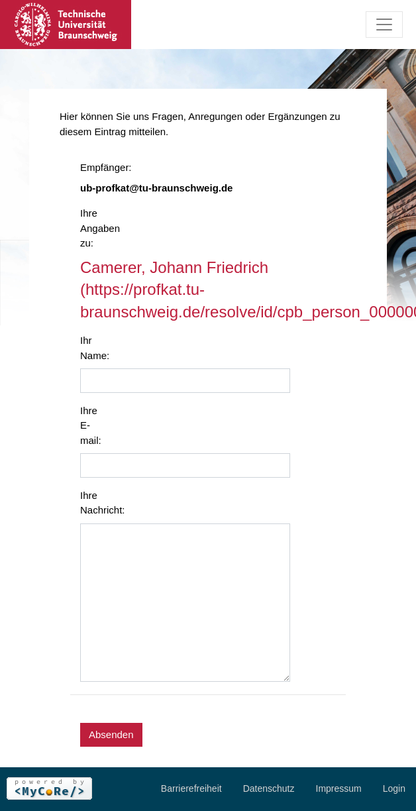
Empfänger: (98, 167)
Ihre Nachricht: (98, 503)
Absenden (111, 734)
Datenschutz (269, 788)
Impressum (339, 788)
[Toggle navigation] (384, 24)
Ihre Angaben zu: (98, 227)
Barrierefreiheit (191, 788)
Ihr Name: (94, 348)
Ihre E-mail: (90, 425)
